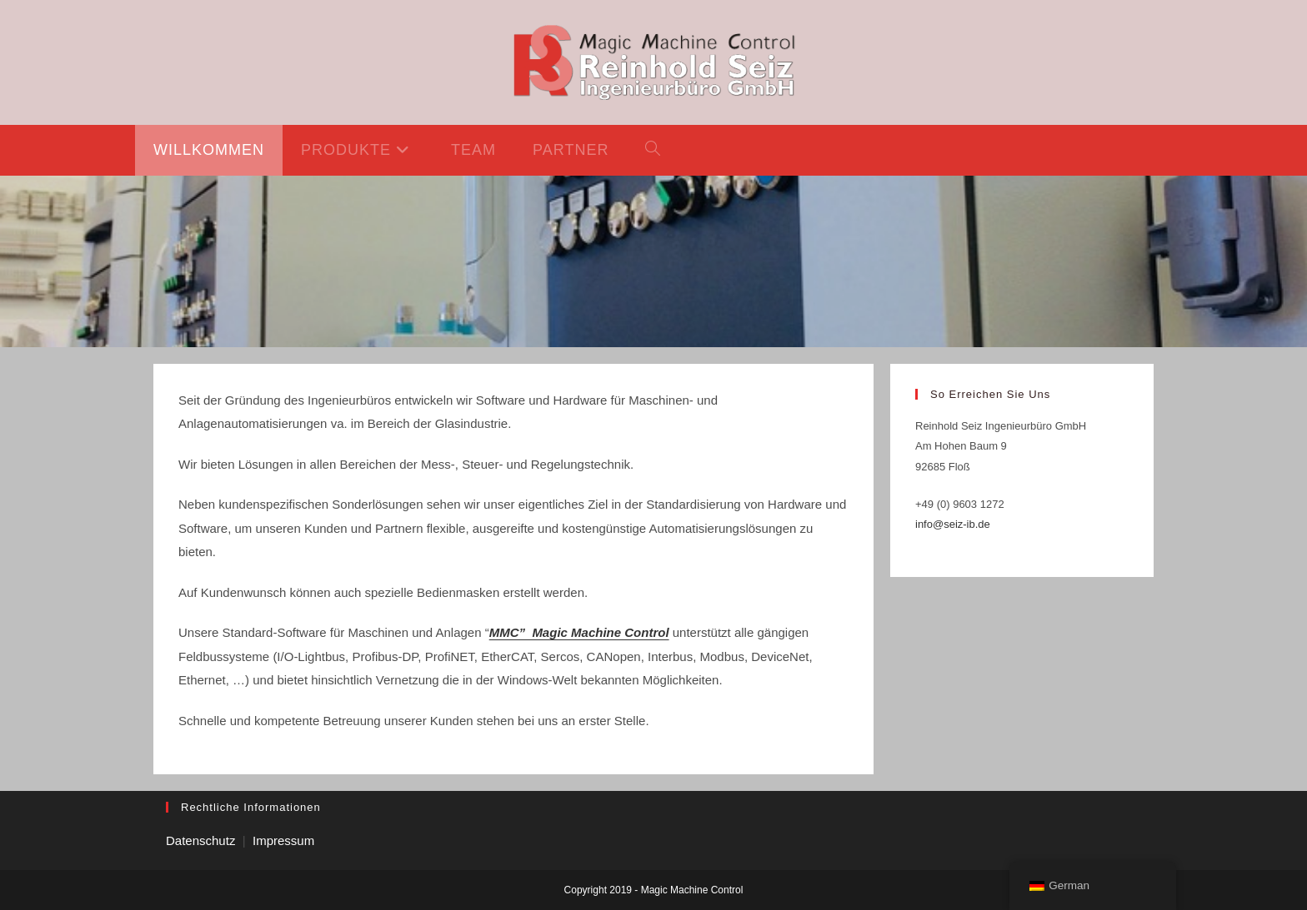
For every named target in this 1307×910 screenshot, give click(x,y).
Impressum (283, 840)
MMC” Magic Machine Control (579, 632)
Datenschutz (200, 840)
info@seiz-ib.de (952, 524)
